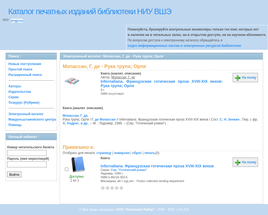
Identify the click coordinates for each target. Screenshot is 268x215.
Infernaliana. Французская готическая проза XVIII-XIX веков (157, 166)
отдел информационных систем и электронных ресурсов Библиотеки (184, 46)
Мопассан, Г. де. (75, 116)
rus (20, 21)
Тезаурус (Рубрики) (23, 103)
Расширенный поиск (25, 75)
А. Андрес (71, 123)
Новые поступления (24, 64)
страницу (104, 153)
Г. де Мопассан (104, 119)
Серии (13, 97)
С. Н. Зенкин (230, 119)
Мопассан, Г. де (123, 77)
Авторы (14, 86)
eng (14, 21)
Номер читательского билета (30, 147)
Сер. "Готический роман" (129, 169)
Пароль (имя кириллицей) (28, 159)
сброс (137, 153)
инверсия (122, 153)
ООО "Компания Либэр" (135, 209)
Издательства (19, 92)
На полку (245, 77)
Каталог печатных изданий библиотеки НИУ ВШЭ (89, 11)
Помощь (15, 125)
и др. (84, 123)
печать (149, 153)
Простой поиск (20, 69)
